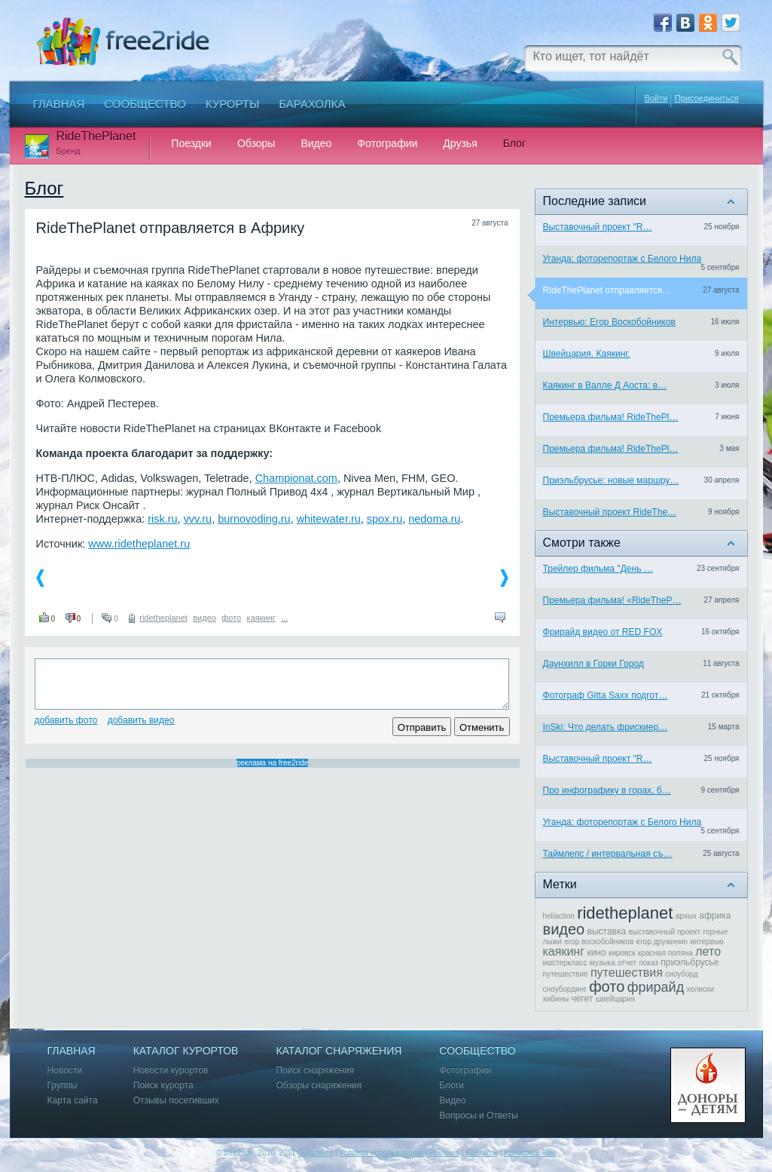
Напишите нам (529, 1153)
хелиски (701, 989)
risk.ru (162, 519)
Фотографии (387, 143)
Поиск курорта (163, 1086)
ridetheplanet (163, 617)
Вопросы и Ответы (478, 1116)
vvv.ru (198, 519)
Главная (59, 103)
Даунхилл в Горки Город (593, 663)
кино (596, 952)
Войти (656, 98)
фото (231, 617)
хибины (556, 999)
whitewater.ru (329, 519)
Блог (514, 143)
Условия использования (381, 1153)
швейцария (615, 999)
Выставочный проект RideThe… (610, 512)
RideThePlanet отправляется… (607, 290)
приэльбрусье (690, 962)
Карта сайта (72, 1101)
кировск (622, 953)
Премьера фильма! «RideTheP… (612, 600)
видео (204, 617)
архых (686, 916)
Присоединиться (707, 98)
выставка (607, 931)
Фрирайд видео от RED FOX (603, 632)
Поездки (191, 143)
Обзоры (256, 143)
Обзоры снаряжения (319, 1086)
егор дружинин (662, 941)
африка (715, 915)
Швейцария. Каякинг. (586, 353)
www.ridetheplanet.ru (139, 544)
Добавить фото (66, 720)
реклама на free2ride (272, 763)
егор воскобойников (598, 941)
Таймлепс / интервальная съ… (608, 853)
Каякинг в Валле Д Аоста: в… (605, 385)
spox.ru (384, 519)
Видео (316, 143)
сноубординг (565, 989)
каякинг (261, 617)
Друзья (460, 143)
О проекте (315, 1153)
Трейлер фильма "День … (598, 568)
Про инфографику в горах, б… (607, 790)
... (284, 617)
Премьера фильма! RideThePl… (611, 417)
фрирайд (655, 987)
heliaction (559, 916)
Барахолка (312, 103)
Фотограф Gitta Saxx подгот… (605, 695)
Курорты (233, 103)
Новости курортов (171, 1070)
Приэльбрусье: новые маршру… (611, 480)
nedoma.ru (434, 519)
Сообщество (144, 103)
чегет (582, 998)
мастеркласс (565, 963)
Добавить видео (141, 720)
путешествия (626, 972)
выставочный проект (665, 932)
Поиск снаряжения (315, 1070)
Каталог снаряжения (338, 1051)
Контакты (481, 1153)
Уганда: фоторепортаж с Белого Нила (622, 258)
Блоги (451, 1086)
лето (708, 951)
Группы (62, 1086)
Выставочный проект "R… (597, 227)
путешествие (565, 974)
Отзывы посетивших (176, 1101)
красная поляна (665, 953)
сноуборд (681, 974)
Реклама (444, 1153)
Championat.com (296, 478)
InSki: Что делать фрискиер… (605, 727)
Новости (65, 1070)
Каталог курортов (186, 1051)
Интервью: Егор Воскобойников (609, 322)
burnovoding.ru (254, 519)
